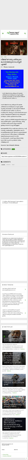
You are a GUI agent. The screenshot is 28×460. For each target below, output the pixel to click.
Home (3, 449)
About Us (16, 449)
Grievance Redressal (7, 456)
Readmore (23, 349)
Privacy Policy (5, 454)
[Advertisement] (13, 15)
